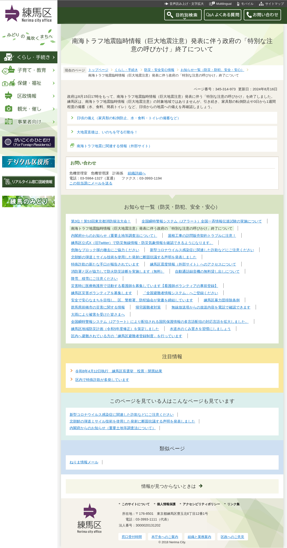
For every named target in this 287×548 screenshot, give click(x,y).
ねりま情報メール (84, 462)
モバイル (247, 3)
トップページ (98, 70)
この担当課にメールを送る (90, 183)
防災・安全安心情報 (159, 70)
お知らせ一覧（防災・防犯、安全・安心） (212, 70)
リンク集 (233, 504)
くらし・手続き (126, 70)
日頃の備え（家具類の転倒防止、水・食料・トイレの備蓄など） (129, 118)
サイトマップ (274, 3)
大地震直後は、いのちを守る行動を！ (107, 132)
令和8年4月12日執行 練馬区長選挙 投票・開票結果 (118, 371)
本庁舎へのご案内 (164, 537)
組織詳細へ (137, 173)
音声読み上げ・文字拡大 (187, 3)
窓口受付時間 (132, 537)
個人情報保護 (166, 504)
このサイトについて (136, 504)
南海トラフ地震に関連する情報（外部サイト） (114, 146)
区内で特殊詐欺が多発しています (102, 380)
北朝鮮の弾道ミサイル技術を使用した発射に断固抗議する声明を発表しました (132, 421)
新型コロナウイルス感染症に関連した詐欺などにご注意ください (122, 414)
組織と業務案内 (199, 537)
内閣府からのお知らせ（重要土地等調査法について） (113, 428)
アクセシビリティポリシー (201, 504)
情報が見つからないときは (168, 486)
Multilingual (224, 3)
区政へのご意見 (232, 537)
